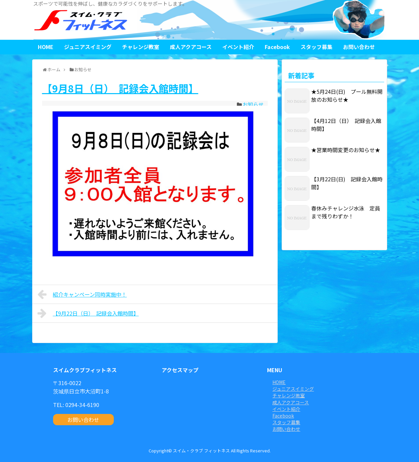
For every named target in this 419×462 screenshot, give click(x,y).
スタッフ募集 (316, 47)
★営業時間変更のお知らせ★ (345, 150)
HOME (45, 47)
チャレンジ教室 (140, 47)
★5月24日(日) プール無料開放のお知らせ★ (347, 95)
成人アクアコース (191, 47)
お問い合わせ (359, 47)
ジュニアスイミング (87, 47)
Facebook (277, 47)
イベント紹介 (238, 47)
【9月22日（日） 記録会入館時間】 (88, 313)
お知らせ (253, 104)
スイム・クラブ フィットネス (201, 450)
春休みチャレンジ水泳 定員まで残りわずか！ (345, 212)
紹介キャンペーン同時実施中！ (82, 294)
